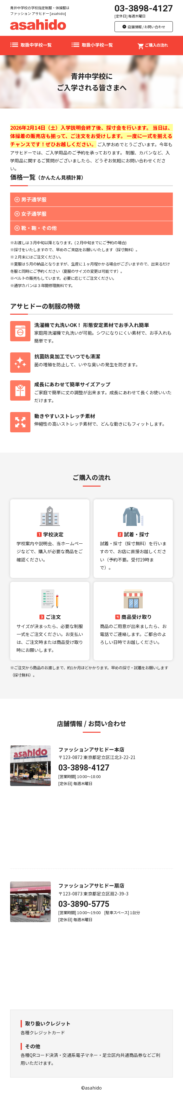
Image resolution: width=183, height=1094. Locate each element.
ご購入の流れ (152, 45)
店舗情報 (143, 27)
